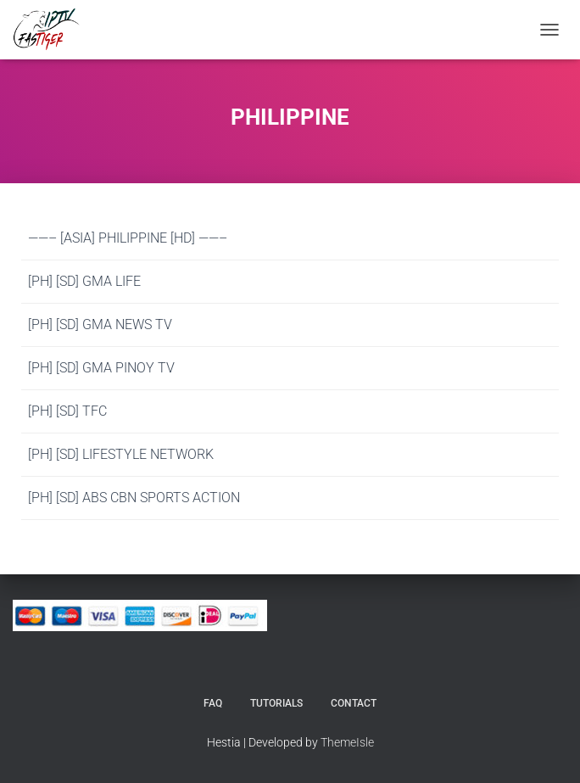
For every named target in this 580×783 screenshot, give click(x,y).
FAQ (213, 703)
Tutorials (276, 703)
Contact (353, 703)
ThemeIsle (347, 742)
